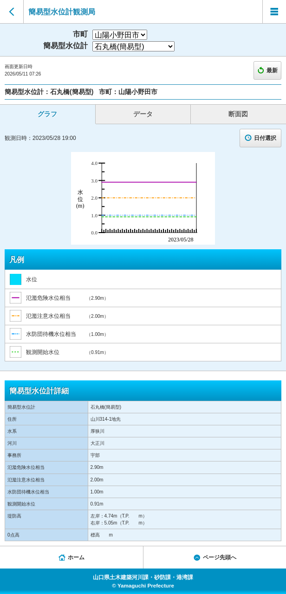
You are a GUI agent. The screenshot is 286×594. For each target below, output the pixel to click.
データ (143, 114)
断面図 (238, 114)
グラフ (47, 114)
